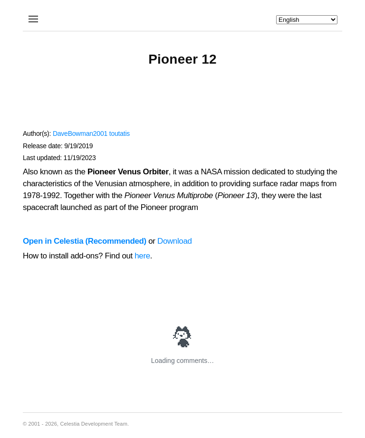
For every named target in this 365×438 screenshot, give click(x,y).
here (142, 255)
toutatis (119, 133)
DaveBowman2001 (80, 133)
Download (174, 241)
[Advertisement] (182, 102)
